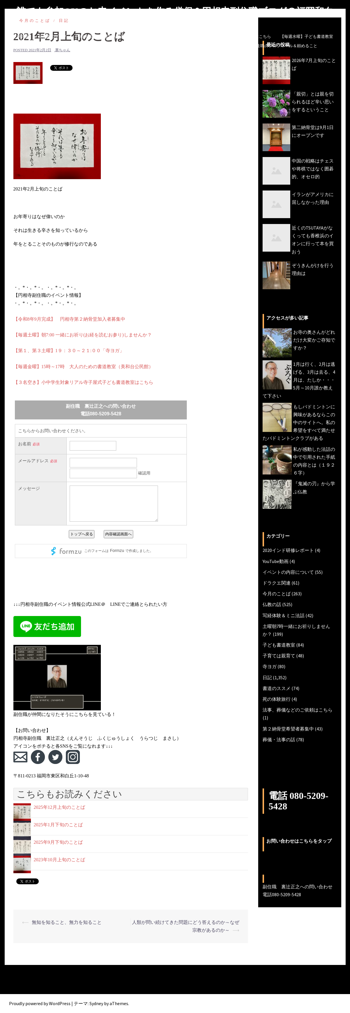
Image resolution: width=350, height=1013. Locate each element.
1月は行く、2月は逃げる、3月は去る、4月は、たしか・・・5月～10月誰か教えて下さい (299, 380)
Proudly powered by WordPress (40, 1003)
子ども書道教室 (279, 645)
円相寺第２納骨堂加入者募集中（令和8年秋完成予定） (126, 36)
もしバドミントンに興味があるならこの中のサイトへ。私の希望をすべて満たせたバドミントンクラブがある (299, 422)
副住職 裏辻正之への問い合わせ (200, 55)
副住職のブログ (52, 36)
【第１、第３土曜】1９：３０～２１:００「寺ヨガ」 (68, 350)
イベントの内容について (288, 572)
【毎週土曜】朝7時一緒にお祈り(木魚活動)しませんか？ (158, 45)
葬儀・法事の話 (279, 739)
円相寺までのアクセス (139, 55)
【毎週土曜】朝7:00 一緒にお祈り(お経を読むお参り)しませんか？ (82, 334)
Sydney (96, 1003)
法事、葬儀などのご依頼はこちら (298, 710)
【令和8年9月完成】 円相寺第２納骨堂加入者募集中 (69, 319)
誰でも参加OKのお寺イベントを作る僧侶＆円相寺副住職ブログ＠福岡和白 (175, 11)
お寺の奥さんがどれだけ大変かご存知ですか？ (314, 340)
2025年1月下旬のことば (58, 824)
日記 (267, 677)
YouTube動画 (276, 561)
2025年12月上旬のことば (59, 807)
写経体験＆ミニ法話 (284, 615)
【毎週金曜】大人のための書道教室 (65, 45)
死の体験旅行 (277, 699)
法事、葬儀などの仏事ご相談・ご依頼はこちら (228, 36)
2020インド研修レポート (288, 550)
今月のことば (231, 45)
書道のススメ (277, 688)
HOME (23, 36)
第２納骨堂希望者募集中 (288, 729)
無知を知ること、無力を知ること (67, 922)
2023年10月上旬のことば (59, 859)
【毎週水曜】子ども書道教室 (306, 36)
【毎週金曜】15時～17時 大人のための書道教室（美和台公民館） (83, 366)
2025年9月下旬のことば (58, 842)
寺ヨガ (270, 666)
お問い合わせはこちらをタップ (299, 841)
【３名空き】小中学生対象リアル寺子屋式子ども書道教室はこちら (83, 382)
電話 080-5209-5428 (298, 800)
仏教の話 (272, 604)
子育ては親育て (279, 656)
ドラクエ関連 (277, 583)
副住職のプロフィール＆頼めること (284, 45)
